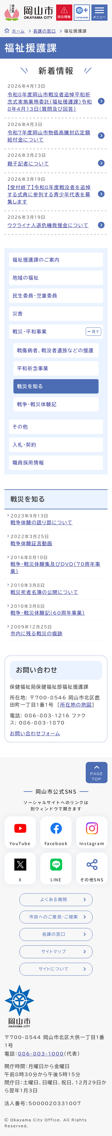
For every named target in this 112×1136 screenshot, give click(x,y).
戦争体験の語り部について (41, 522)
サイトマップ (53, 952)
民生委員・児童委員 (35, 295)
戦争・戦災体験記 (37, 404)
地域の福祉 (26, 277)
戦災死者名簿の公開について (44, 592)
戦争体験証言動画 (31, 543)
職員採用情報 (28, 462)
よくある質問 (53, 899)
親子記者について (28, 163)
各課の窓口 (44, 31)
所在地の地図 (76, 704)
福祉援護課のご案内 (36, 259)
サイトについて (54, 969)
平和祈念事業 (33, 368)
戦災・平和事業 (30, 331)
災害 (18, 313)
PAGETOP (96, 776)
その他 (20, 426)
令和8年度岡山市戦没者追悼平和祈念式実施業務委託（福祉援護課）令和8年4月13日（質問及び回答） (49, 101)
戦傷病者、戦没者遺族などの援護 (55, 350)
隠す (96, 331)
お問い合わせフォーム (35, 733)
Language (82, 17)
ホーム (18, 31)
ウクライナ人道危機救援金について (48, 225)
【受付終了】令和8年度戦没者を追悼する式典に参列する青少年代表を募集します (49, 194)
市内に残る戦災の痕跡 (36, 633)
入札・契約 (24, 444)
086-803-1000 (41, 1053)
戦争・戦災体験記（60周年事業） (47, 612)
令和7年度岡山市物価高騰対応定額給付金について (48, 136)
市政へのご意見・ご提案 (53, 917)
